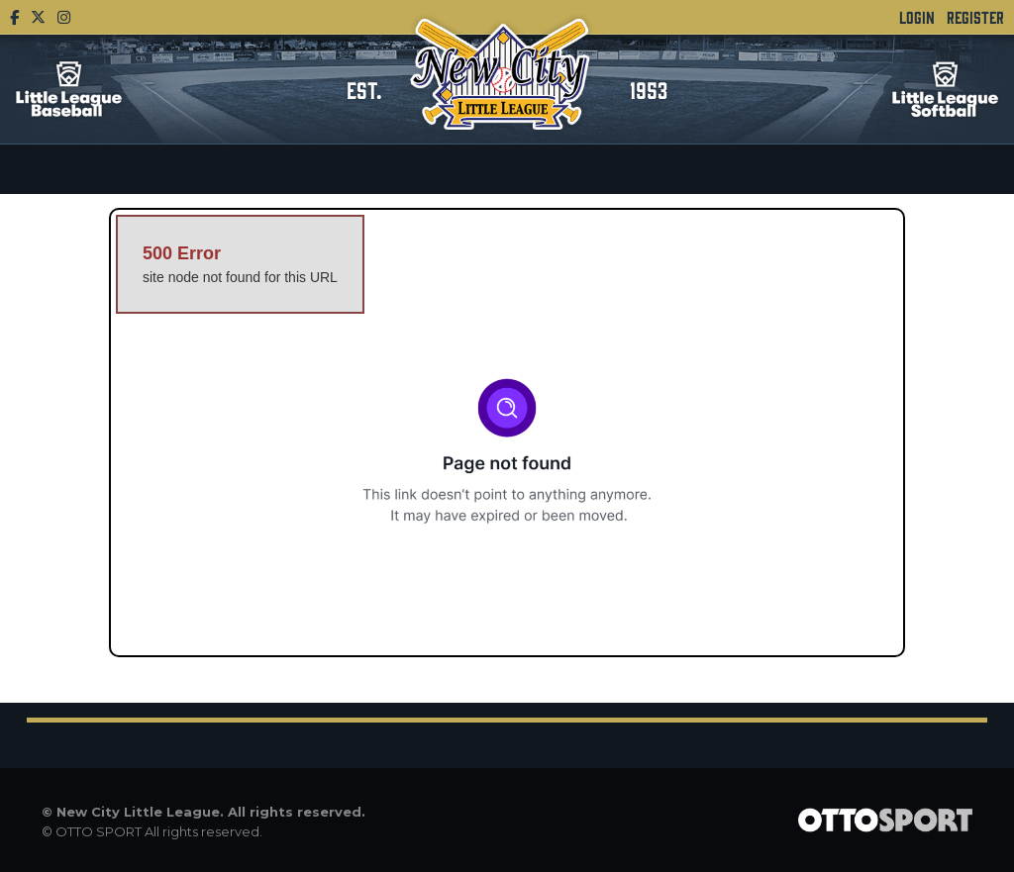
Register (975, 17)
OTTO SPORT (98, 831)
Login (917, 17)
